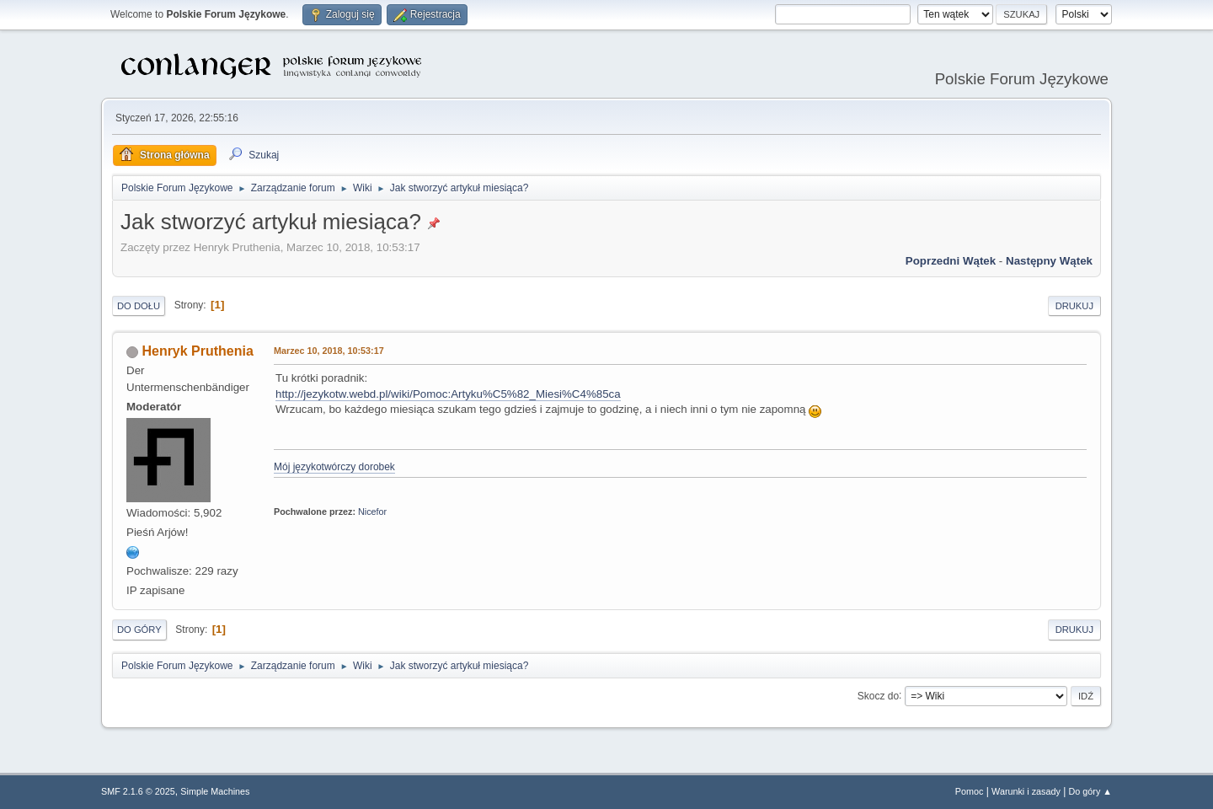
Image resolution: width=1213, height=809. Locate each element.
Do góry (139, 629)
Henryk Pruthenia (197, 351)
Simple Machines (214, 791)
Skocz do (878, 695)
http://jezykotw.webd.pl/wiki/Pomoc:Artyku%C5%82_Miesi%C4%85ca (448, 394)
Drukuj (1074, 306)
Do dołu (138, 306)
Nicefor (372, 511)
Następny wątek (1049, 260)
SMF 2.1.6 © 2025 (138, 791)
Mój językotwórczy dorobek (334, 467)
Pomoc (969, 791)
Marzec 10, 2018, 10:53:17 (329, 351)
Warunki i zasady (1026, 791)
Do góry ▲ (1090, 791)
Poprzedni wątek (951, 260)
